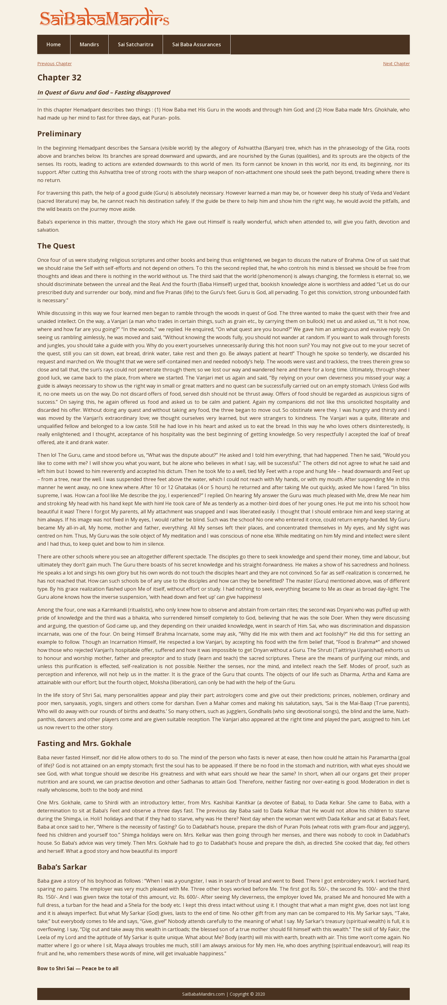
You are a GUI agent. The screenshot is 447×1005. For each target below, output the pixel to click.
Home (54, 44)
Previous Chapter (54, 63)
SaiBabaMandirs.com (203, 994)
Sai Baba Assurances (196, 44)
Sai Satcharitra (135, 44)
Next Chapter (396, 63)
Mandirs (89, 44)
